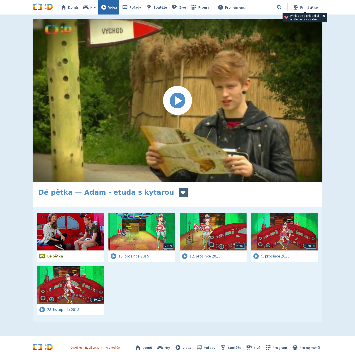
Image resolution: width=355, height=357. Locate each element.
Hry (89, 7)
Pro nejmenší (231, 7)
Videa (108, 7)
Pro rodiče (113, 347)
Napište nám (93, 347)
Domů (69, 7)
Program (201, 7)
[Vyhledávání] (279, 7)
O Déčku (76, 347)
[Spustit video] (177, 100)
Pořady (131, 7)
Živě (178, 7)
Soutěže (156, 7)
